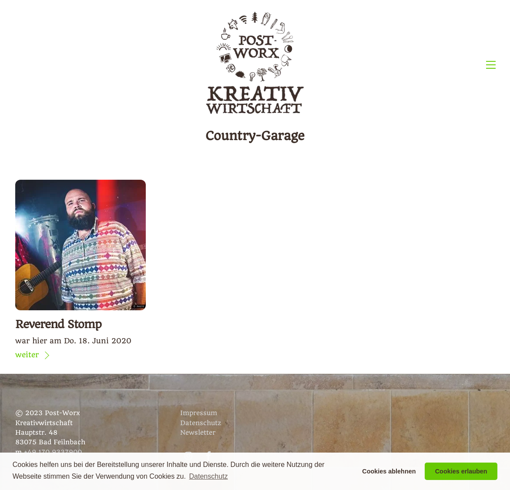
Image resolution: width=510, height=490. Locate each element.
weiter (27, 354)
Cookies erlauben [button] (461, 471)
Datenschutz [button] (208, 476)
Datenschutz (200, 423)
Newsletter (197, 432)
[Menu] (491, 64)
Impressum (198, 413)
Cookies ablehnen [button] (389, 471)
